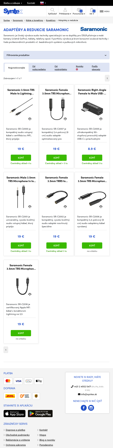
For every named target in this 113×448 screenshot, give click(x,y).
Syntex (7, 20)
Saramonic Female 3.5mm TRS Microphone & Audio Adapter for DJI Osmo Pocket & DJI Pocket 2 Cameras (92, 179)
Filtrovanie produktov (18, 55)
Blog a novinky (47, 440)
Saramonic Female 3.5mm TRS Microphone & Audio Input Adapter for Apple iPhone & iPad (21, 266)
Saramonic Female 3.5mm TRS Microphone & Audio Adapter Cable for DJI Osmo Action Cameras (56, 91)
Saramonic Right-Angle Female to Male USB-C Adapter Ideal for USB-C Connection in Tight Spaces (92, 91)
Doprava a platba (15, 430)
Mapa (42, 435)
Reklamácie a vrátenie (18, 440)
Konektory (50, 20)
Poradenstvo (46, 445)
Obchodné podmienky (18, 435)
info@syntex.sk (89, 394)
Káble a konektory (34, 20)
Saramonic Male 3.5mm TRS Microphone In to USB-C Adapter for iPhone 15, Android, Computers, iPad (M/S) (20, 179)
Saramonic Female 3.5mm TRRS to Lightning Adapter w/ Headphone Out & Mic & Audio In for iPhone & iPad (56, 179)
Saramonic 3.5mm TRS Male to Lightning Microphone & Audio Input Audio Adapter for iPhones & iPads (21, 91)
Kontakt (31, 2)
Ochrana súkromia (16, 445)
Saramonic (18, 20)
